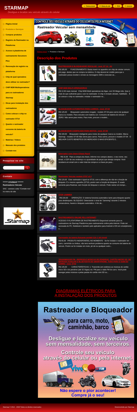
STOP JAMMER (65, 195)
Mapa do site (105, 6)
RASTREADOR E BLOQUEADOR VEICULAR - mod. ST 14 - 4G (85, 66)
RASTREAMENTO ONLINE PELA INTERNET (77, 217)
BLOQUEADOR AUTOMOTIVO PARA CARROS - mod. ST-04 (84, 109)
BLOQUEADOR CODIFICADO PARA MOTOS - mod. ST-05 (83, 131)
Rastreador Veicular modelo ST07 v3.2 (75, 176)
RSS (118, 6)
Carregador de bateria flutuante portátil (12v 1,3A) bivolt (83, 237)
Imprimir (129, 6)
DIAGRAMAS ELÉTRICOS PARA (85, 291)
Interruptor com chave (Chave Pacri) (74, 154)
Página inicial (42, 52)
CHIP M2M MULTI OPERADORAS (73, 88)
